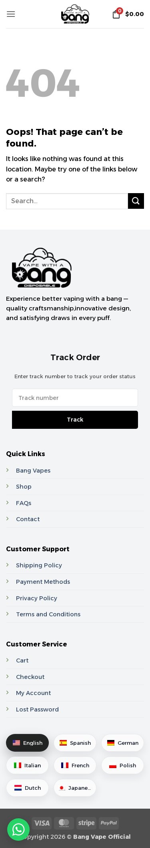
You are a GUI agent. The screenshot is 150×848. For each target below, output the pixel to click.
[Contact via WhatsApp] (17, 829)
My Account (33, 693)
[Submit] (136, 201)
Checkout (30, 677)
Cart (22, 660)
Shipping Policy (39, 565)
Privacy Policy (36, 598)
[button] (11, 14)
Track (75, 419)
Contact (28, 519)
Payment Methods (43, 581)
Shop (24, 486)
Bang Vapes (33, 470)
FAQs (23, 503)
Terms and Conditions (48, 614)
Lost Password (37, 709)
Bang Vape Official (102, 836)
